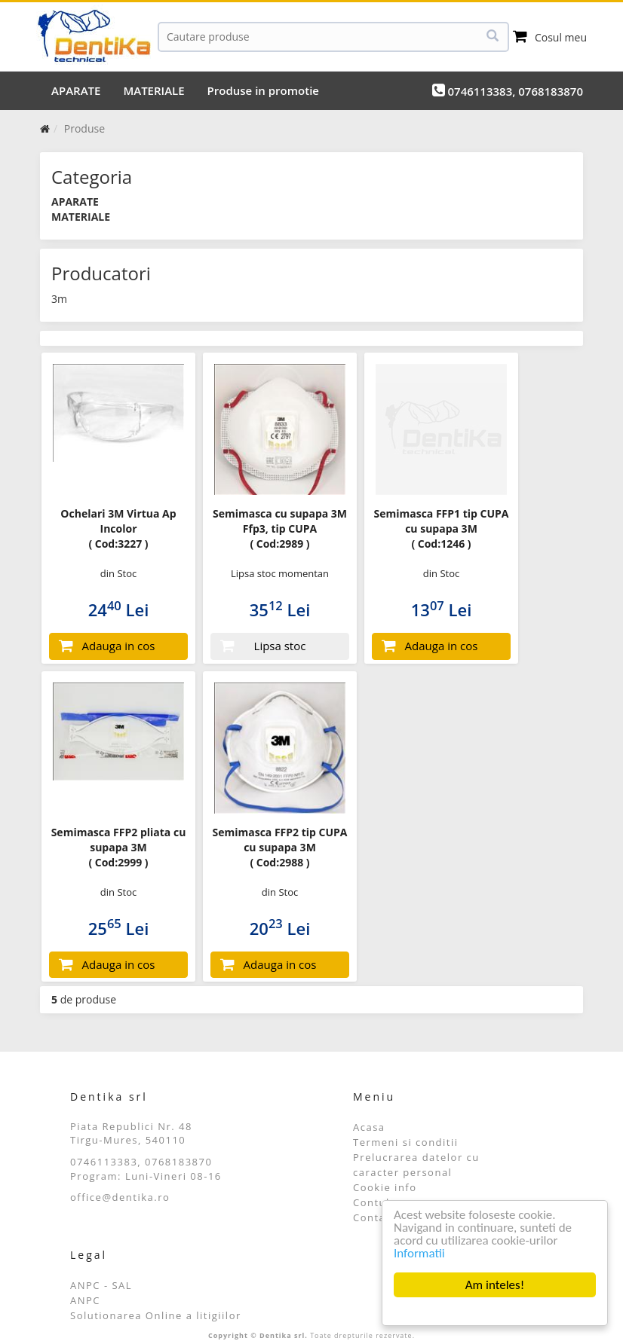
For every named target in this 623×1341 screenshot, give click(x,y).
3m (59, 299)
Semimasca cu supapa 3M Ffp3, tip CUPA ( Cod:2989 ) (280, 528)
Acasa (369, 1127)
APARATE (75, 90)
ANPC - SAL (101, 1285)
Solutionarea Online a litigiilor (155, 1315)
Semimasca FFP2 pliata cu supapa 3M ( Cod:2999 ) (118, 847)
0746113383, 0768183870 (507, 91)
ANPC (85, 1300)
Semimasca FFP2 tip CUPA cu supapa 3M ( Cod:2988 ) (279, 847)
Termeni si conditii (406, 1142)
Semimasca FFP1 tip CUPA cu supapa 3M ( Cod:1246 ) (440, 528)
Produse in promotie (263, 90)
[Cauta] (333, 37)
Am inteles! (494, 1285)
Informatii (419, 1253)
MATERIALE (153, 90)
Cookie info (385, 1187)
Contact (374, 1217)
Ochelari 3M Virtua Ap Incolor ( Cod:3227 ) (118, 528)
